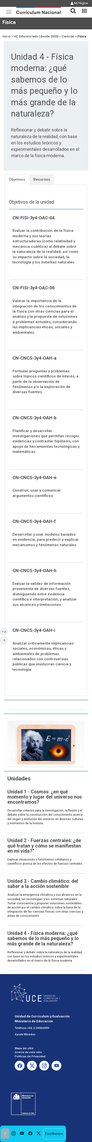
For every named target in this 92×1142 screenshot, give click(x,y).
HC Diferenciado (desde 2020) (36, 36)
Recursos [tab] (41, 179)
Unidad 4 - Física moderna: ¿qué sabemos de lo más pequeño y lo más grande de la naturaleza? (43, 938)
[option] (14, 1133)
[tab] (71, 8)
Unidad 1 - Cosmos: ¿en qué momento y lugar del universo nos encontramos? (44, 797)
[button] (71, 7)
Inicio (6, 36)
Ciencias (68, 36)
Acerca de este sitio (28, 1052)
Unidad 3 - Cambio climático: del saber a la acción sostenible (42, 883)
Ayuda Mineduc (25, 1034)
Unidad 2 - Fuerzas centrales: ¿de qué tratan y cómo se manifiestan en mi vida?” (44, 846)
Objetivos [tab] (17, 179)
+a (5, 631)
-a (4, 639)
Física (9, 22)
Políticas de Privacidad (30, 1056)
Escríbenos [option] (54, 1133)
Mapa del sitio (24, 1048)
